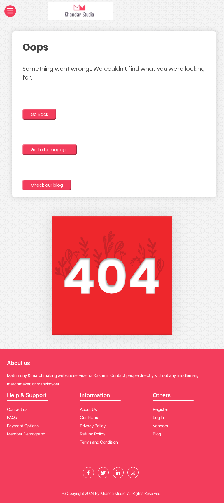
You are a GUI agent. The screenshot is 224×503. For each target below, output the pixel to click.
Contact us (17, 409)
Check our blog (47, 185)
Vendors (160, 425)
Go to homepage (50, 150)
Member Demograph (26, 434)
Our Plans (89, 417)
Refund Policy (92, 434)
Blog (157, 434)
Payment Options (23, 425)
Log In (158, 417)
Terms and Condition (99, 442)
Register (160, 409)
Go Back (39, 114)
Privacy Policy (93, 425)
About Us (88, 409)
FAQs (12, 417)
